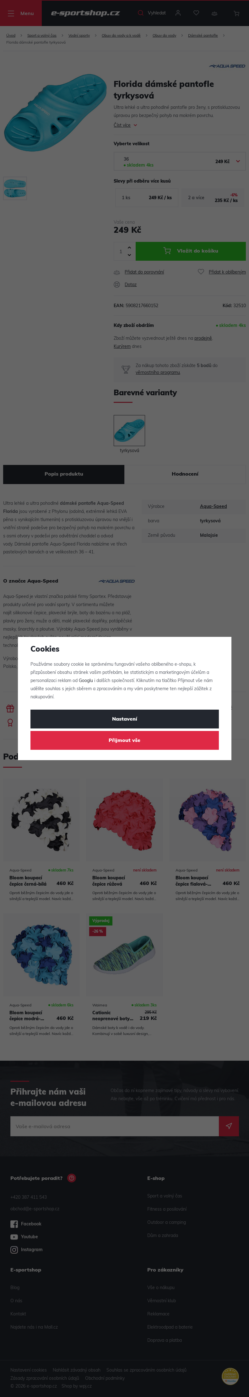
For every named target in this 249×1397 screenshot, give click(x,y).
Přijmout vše (124, 740)
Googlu (86, 681)
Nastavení (124, 719)
